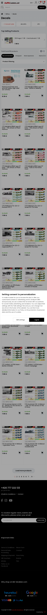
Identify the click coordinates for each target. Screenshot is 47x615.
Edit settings (20, 320)
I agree (36, 320)
